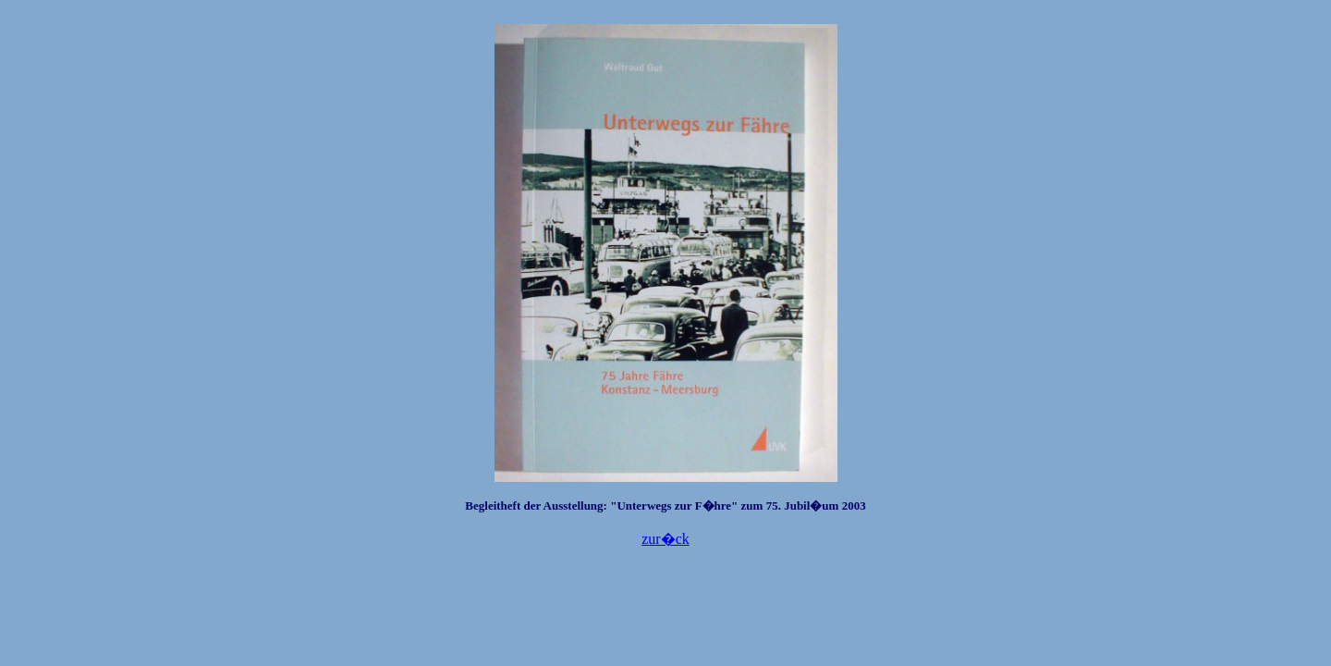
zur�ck (665, 539)
